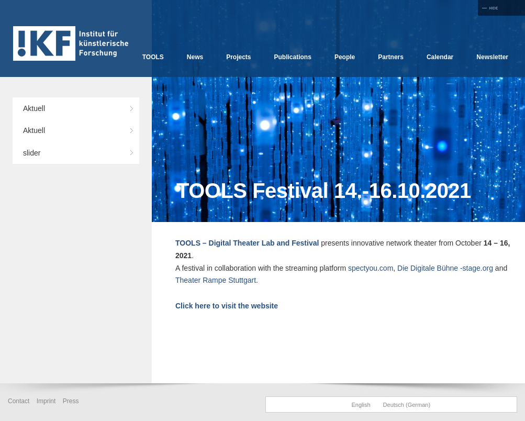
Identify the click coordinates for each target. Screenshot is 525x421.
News (195, 57)
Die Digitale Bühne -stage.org (445, 268)
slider (31, 153)
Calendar (440, 57)
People (344, 57)
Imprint (46, 401)
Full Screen (501, 8)
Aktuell (34, 108)
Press (71, 401)
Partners (391, 57)
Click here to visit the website (226, 306)
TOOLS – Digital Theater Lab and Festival (247, 243)
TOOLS (153, 57)
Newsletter (492, 57)
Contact (18, 401)
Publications (292, 57)
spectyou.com (370, 268)
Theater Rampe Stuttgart (215, 280)
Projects (238, 57)
